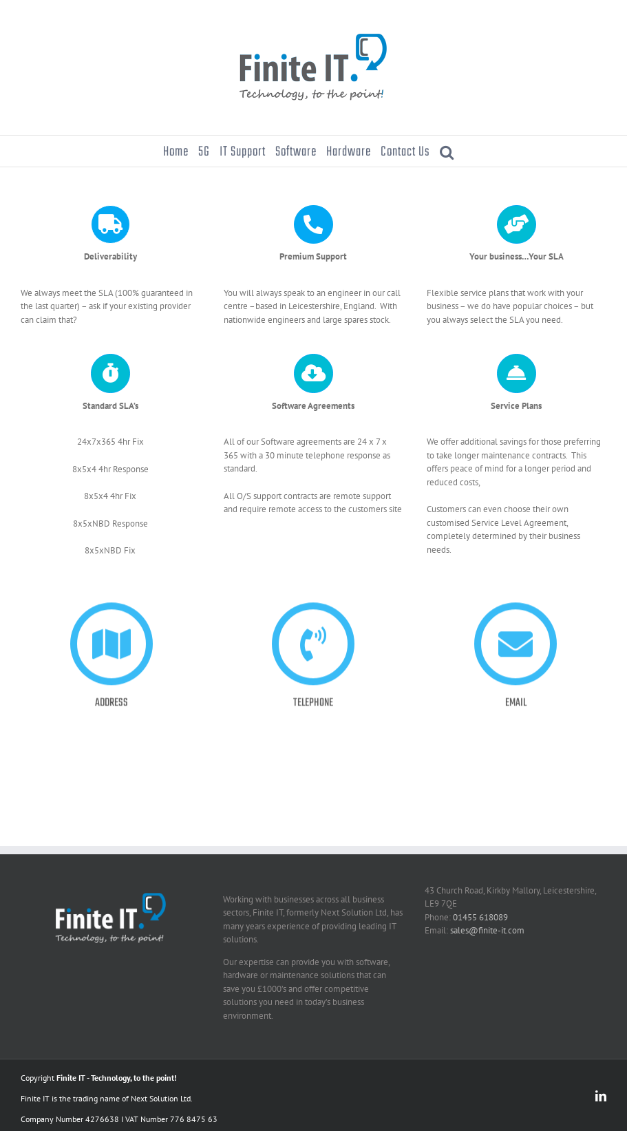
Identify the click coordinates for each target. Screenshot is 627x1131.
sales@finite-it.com (487, 930)
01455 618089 (480, 917)
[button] (447, 151)
